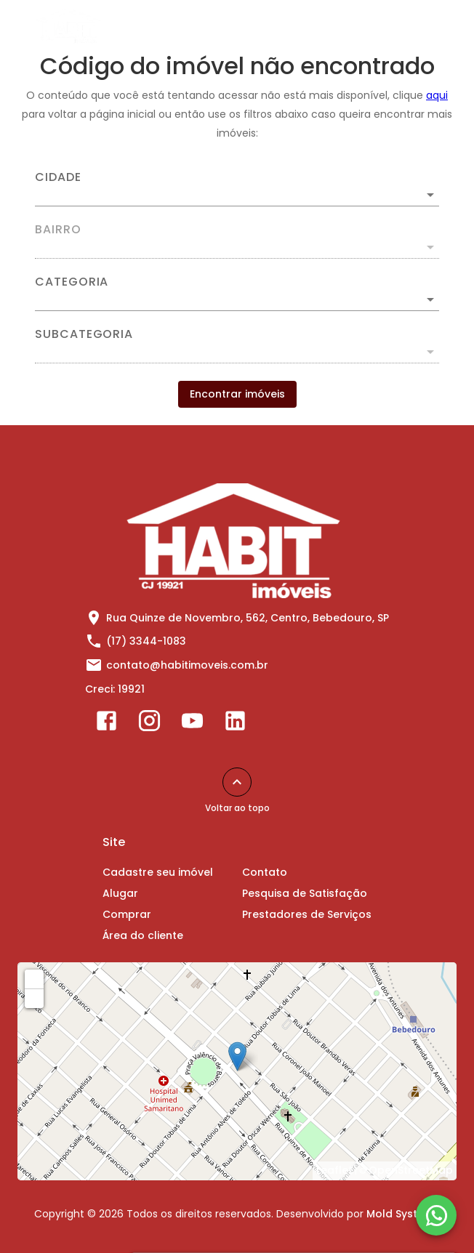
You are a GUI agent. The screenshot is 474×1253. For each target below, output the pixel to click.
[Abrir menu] (426, 26)
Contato (264, 872)
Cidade (58, 177)
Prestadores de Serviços (306, 914)
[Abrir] (430, 195)
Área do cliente (143, 935)
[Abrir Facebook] (106, 724)
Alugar (120, 893)
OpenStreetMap (411, 1170)
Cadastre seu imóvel (158, 872)
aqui (437, 95)
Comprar (127, 914)
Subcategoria (84, 334)
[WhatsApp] (436, 1215)
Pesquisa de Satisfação (304, 893)
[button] (237, 299)
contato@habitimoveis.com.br (187, 665)
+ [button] (34, 978)
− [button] (35, 998)
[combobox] (237, 189)
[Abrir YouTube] (192, 724)
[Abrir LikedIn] (235, 724)
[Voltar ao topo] (237, 782)
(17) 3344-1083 (146, 641)
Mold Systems (403, 1213)
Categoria (71, 282)
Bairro (58, 229)
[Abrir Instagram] (149, 724)
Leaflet (334, 1170)
